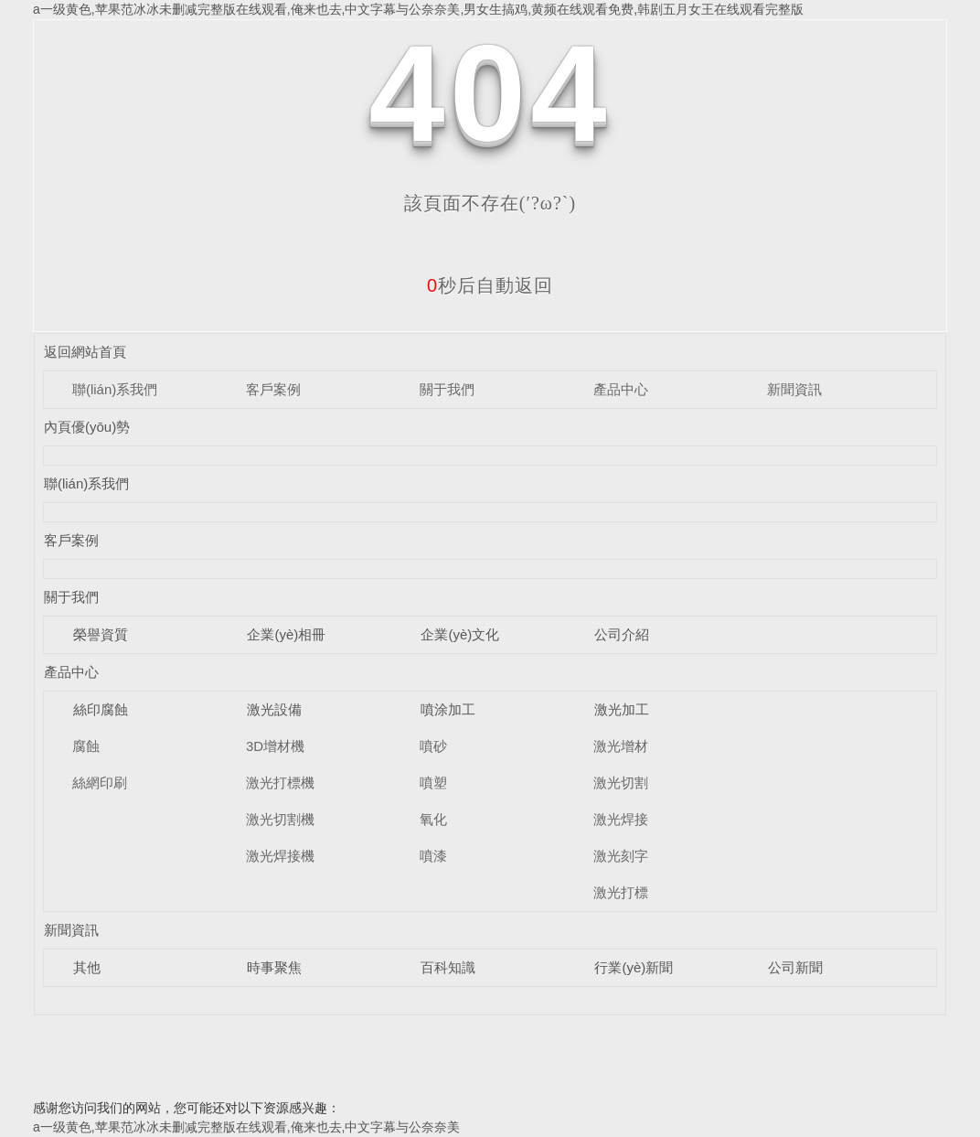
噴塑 (433, 782)
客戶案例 (273, 389)
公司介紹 (621, 634)
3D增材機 (275, 746)
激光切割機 (280, 819)
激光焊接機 (280, 855)
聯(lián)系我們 (114, 389)
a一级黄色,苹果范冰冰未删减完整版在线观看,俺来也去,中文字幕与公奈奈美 (246, 1127)
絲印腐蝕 (100, 709)
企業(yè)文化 (460, 634)
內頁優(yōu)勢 (87, 426)
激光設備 (274, 709)
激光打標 (620, 892)
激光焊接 (620, 819)
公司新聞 (795, 967)
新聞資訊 (794, 389)
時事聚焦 (274, 967)
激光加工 (621, 709)
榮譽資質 (100, 634)
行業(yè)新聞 (633, 967)
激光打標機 (280, 782)
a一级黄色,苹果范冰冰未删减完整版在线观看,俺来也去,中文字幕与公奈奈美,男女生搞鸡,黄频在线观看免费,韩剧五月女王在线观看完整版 (418, 9)
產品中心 (620, 389)
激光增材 (620, 746)
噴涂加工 (448, 709)
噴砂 (433, 746)
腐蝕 (86, 746)
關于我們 (447, 389)
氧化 (433, 819)
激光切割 (620, 782)
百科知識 (448, 967)
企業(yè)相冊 (286, 634)
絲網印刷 (99, 782)
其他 (87, 967)
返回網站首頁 (85, 351)
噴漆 (433, 855)
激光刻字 (620, 855)
